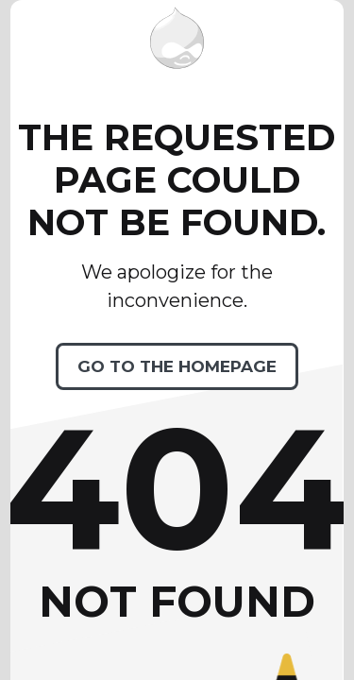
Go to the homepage (177, 366)
